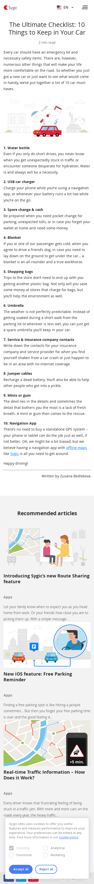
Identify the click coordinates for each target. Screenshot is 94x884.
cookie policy (68, 837)
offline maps (76, 447)
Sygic (14, 453)
